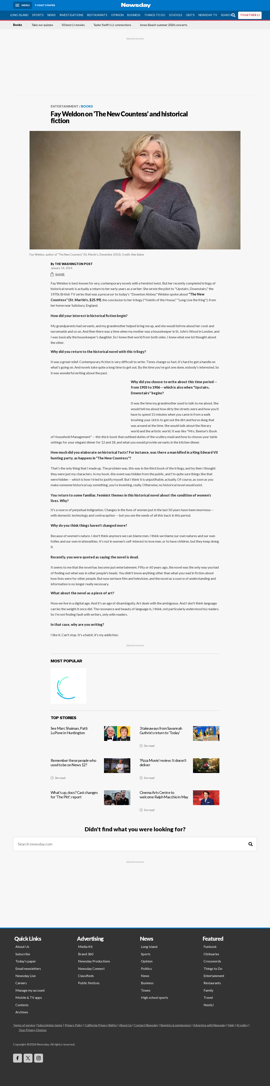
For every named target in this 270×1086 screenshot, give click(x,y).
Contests (21, 1005)
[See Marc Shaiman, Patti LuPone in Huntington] (90, 738)
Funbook (210, 946)
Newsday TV (207, 15)
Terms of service (24, 1025)
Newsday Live (25, 976)
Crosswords (212, 961)
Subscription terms (49, 1025)
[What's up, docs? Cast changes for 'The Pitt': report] (90, 803)
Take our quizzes (42, 25)
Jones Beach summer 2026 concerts (163, 25)
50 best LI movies (73, 25)
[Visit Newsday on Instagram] (38, 1058)
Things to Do (154, 15)
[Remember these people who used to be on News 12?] (90, 770)
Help (231, 1025)
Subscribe (22, 954)
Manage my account (30, 990)
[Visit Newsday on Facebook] (17, 1058)
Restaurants (97, 15)
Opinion (117, 15)
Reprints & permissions (175, 1025)
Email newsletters (28, 968)
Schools (175, 15)
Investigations (71, 15)
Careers (21, 983)
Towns (145, 990)
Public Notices (89, 983)
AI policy (242, 1025)
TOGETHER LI (250, 15)
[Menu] (22, 5)
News (51, 15)
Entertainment (64, 106)
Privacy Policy (74, 1025)
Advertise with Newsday (209, 1025)
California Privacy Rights (101, 1025)
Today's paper (25, 961)
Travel (208, 997)
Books (17, 25)
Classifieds (86, 976)
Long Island (19, 15)
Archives (21, 1012)
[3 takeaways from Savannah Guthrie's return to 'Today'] (179, 738)
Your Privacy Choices (32, 1030)
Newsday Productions (94, 961)
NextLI (209, 1005)
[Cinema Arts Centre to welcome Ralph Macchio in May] (179, 803)
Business (133, 15)
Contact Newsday (146, 1025)
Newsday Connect (91, 968)
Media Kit (85, 946)
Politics (146, 968)
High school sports (154, 997)
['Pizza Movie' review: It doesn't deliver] (179, 770)
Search (226, 15)
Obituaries (211, 954)
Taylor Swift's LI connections (112, 25)
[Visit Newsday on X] (28, 1058)
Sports (38, 15)
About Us (22, 946)
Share (58, 274)
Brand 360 (85, 954)
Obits (190, 15)
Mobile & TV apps (28, 997)
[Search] (250, 844)
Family (208, 990)
